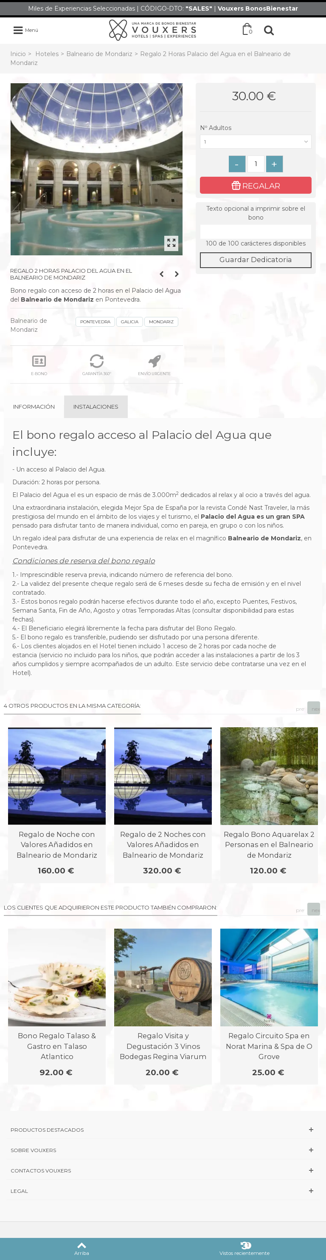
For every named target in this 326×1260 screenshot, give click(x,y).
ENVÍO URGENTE (154, 365)
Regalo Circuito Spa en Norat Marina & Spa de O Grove (269, 1046)
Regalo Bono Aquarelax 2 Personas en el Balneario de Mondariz (269, 844)
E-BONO (39, 365)
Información (34, 406)
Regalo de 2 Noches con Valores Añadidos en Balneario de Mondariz (163, 844)
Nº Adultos (216, 128)
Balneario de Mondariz (99, 54)
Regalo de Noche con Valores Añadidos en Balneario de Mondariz (57, 844)
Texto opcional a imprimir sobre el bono (255, 213)
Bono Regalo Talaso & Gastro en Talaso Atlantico (57, 1046)
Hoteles (47, 54)
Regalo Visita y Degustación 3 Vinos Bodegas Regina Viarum (163, 1046)
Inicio (18, 54)
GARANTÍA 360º (96, 365)
